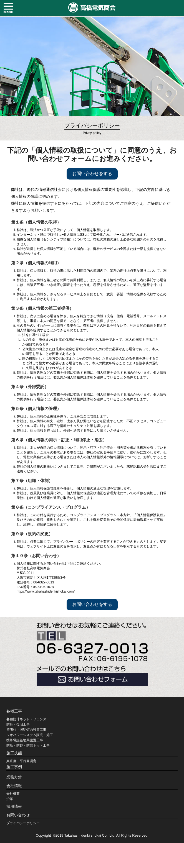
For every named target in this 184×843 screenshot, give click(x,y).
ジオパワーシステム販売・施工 (29, 735)
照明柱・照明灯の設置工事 (26, 730)
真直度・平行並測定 (21, 761)
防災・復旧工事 (18, 724)
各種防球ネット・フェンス (26, 719)
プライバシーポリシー (23, 823)
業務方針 (14, 777)
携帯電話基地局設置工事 (24, 740)
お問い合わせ (18, 815)
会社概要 (13, 794)
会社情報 (14, 785)
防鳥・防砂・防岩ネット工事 (28, 745)
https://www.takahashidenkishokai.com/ (46, 591)
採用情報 (14, 806)
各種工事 (14, 711)
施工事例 (14, 767)
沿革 (9, 799)
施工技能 (14, 753)
